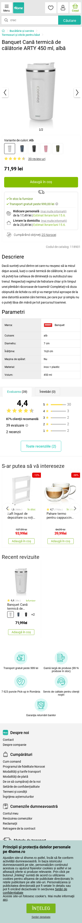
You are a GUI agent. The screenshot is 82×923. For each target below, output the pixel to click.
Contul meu (10, 813)
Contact (8, 739)
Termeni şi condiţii (15, 791)
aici (5, 899)
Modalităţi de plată (15, 776)
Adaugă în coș (41, 182)
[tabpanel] (41, 92)
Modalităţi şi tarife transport (22, 771)
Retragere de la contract (19, 828)
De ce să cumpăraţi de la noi (21, 781)
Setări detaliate (41, 917)
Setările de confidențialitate (21, 786)
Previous (7, 508)
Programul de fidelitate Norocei (24, 766)
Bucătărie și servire (22, 31)
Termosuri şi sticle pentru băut (21, 34)
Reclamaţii (10, 823)
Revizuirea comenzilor (17, 818)
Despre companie (14, 744)
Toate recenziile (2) (41, 446)
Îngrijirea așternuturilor (18, 796)
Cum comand (12, 761)
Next (74, 508)
